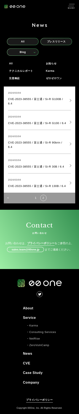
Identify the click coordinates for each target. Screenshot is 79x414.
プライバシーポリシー (41, 243)
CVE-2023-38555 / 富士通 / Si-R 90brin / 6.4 (35, 145)
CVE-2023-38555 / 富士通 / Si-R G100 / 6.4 (37, 123)
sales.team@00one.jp (25, 249)
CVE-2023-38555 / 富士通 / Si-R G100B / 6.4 (35, 101)
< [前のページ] (8, 197)
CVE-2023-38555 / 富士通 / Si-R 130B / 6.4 (37, 186)
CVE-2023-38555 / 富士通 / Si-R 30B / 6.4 (36, 166)
